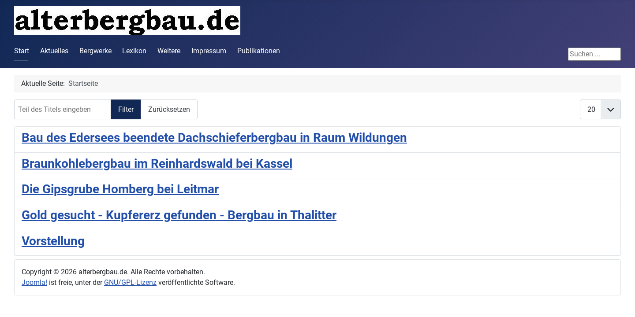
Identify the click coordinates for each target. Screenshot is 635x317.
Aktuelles (54, 51)
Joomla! (34, 282)
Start (21, 51)
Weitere (168, 51)
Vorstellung (53, 241)
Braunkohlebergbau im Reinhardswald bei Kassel (157, 163)
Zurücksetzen (169, 109)
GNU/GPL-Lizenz (130, 282)
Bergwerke (95, 51)
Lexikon (134, 51)
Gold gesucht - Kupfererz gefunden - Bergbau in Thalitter (179, 215)
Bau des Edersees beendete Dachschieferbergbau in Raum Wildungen (214, 137)
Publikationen (258, 51)
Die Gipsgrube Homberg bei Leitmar (120, 189)
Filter (126, 109)
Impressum (208, 51)
